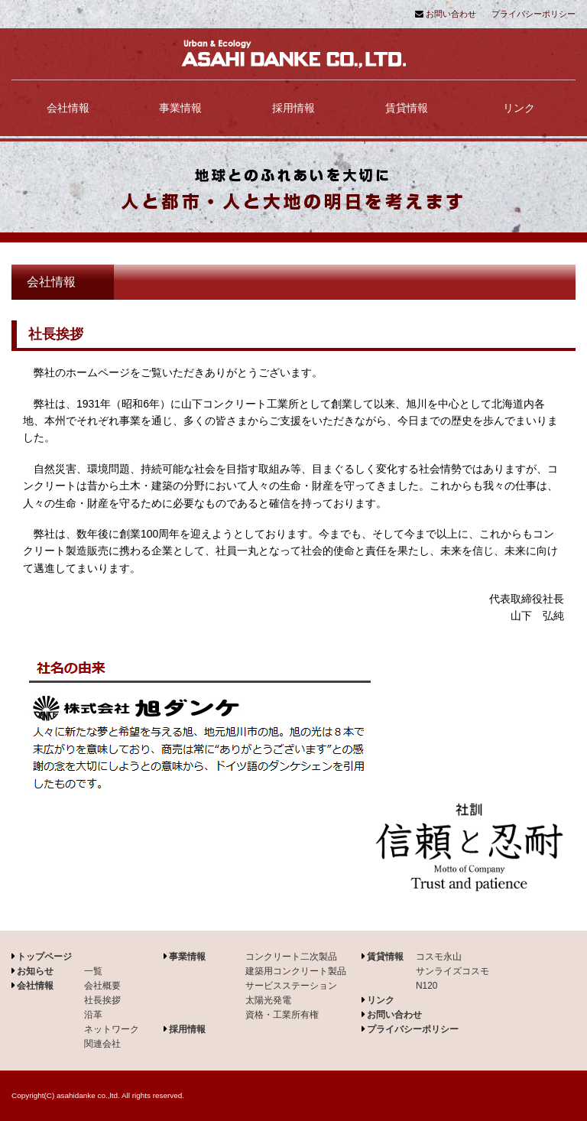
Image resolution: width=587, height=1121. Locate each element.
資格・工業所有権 (282, 1014)
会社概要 (102, 985)
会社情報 (68, 108)
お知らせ (35, 971)
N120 (426, 985)
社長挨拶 (102, 1000)
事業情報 (180, 108)
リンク (519, 108)
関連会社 (102, 1043)
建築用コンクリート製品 (295, 971)
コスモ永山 (439, 956)
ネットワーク (111, 1029)
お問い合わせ (451, 13)
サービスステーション (291, 985)
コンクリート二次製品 (291, 956)
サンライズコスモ (452, 971)
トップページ (44, 956)
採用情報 (293, 108)
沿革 (93, 1014)
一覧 (93, 971)
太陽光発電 (268, 1000)
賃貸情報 (406, 108)
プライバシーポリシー (533, 13)
